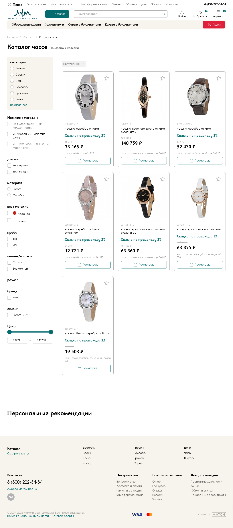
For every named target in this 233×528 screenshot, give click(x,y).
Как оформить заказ (94, 4)
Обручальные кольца (26, 25)
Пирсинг (139, 448)
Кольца (87, 463)
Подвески (140, 453)
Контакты (172, 4)
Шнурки (189, 458)
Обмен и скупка (136, 4)
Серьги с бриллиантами (84, 25)
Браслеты (89, 448)
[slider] (9, 332)
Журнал (156, 4)
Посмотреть (90, 161)
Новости (157, 495)
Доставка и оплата (63, 4)
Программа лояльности (206, 482)
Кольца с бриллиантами (121, 25)
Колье (86, 458)
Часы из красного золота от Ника (199, 229)
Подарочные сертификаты (208, 495)
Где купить (159, 486)
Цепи (187, 448)
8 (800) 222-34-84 (215, 4)
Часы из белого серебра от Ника (87, 333)
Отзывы (116, 4)
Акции (195, 486)
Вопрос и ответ (37, 4)
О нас (156, 482)
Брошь (87, 453)
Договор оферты (62, 516)
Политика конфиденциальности (28, 516)
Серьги (138, 463)
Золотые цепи (54, 25)
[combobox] (120, 14)
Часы (187, 453)
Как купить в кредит (129, 490)
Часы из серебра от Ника (82, 129)
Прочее (139, 458)
